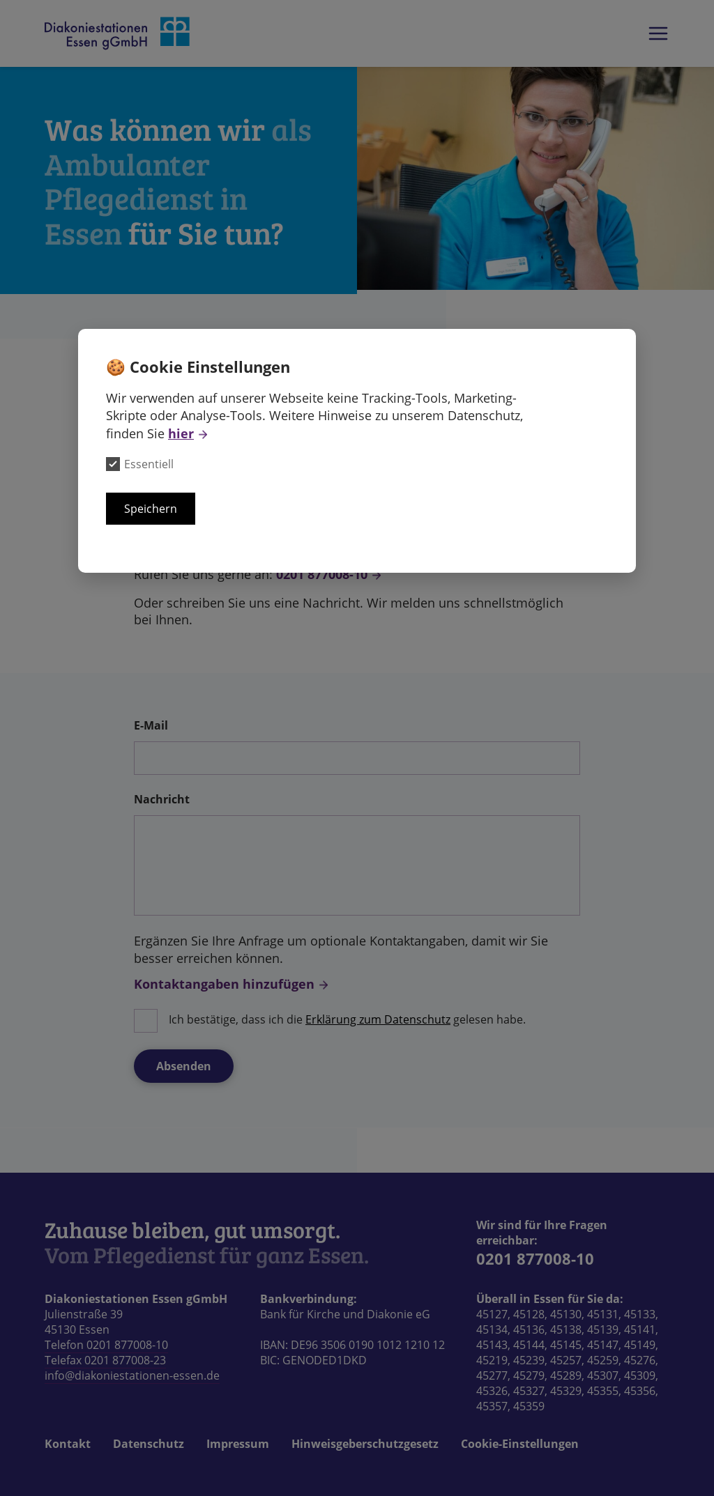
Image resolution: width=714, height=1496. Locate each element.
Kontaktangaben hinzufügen (224, 984)
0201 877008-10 (321, 574)
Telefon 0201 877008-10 (106, 1344)
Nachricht (162, 799)
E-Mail (151, 725)
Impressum (237, 1443)
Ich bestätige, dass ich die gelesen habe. (347, 1019)
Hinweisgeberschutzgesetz (365, 1443)
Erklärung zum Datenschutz (377, 1019)
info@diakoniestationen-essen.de (132, 1375)
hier (181, 433)
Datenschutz (148, 1443)
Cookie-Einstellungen (520, 1443)
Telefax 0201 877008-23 (105, 1360)
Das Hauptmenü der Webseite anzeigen (658, 33)
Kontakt (68, 1443)
